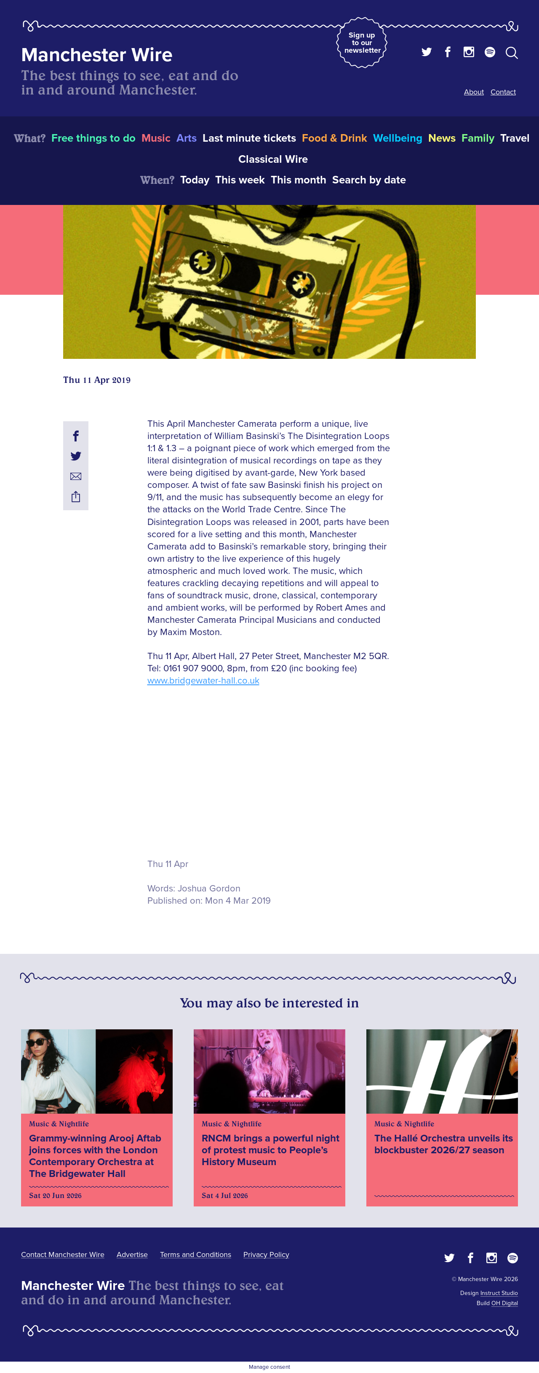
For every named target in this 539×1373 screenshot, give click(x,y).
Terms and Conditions (195, 1254)
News (442, 138)
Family (478, 138)
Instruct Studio (499, 1293)
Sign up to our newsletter (362, 42)
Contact (503, 92)
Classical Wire (273, 159)
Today (194, 180)
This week (240, 180)
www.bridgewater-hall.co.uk (203, 680)
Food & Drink (334, 138)
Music (156, 138)
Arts (186, 138)
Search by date (369, 180)
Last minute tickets (249, 138)
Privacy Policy (266, 1254)
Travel (515, 138)
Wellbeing (397, 138)
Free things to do (93, 138)
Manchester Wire (97, 55)
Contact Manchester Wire (62, 1254)
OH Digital (504, 1303)
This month (298, 180)
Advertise (132, 1254)
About (474, 92)
